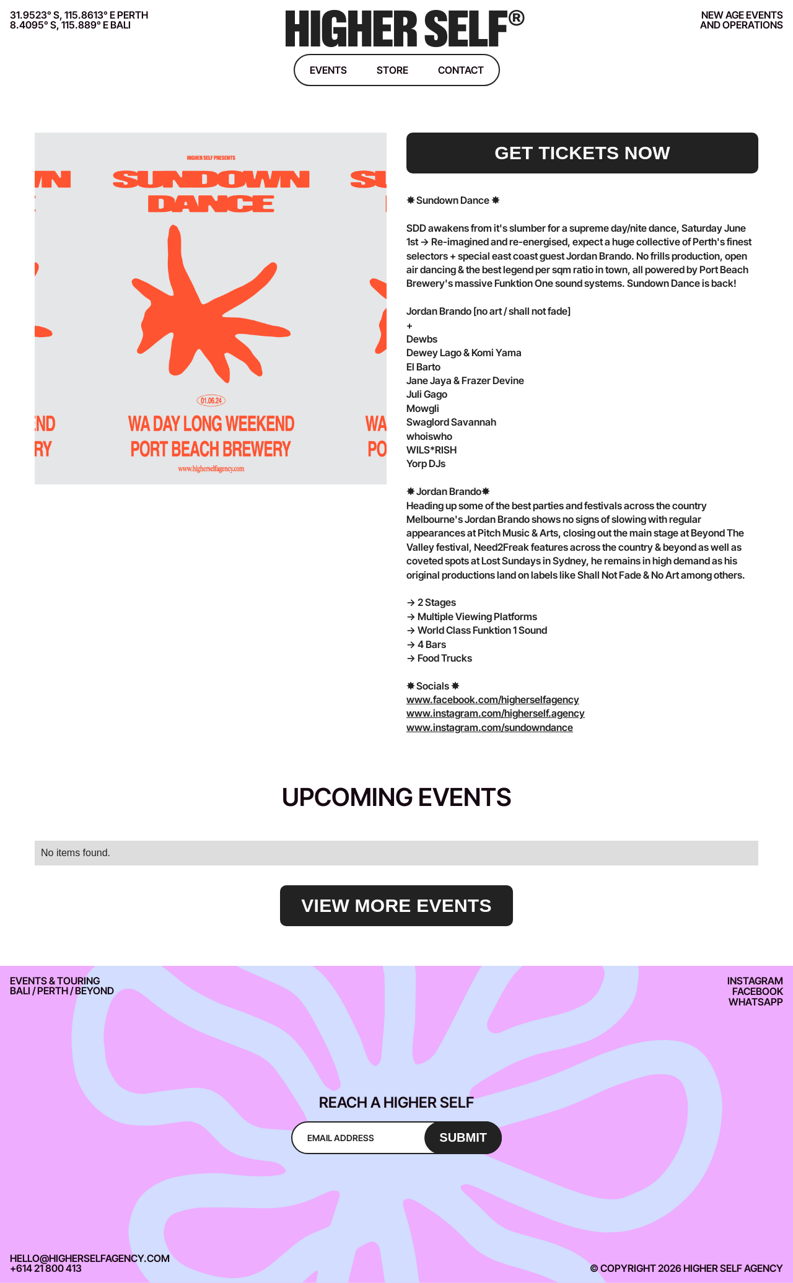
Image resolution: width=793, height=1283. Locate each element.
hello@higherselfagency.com (90, 1258)
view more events (396, 905)
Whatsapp (756, 1002)
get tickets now (582, 152)
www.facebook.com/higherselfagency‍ (492, 699)
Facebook (757, 991)
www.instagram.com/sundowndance (489, 727)
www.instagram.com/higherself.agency (495, 713)
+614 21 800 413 (46, 1268)
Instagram (755, 981)
